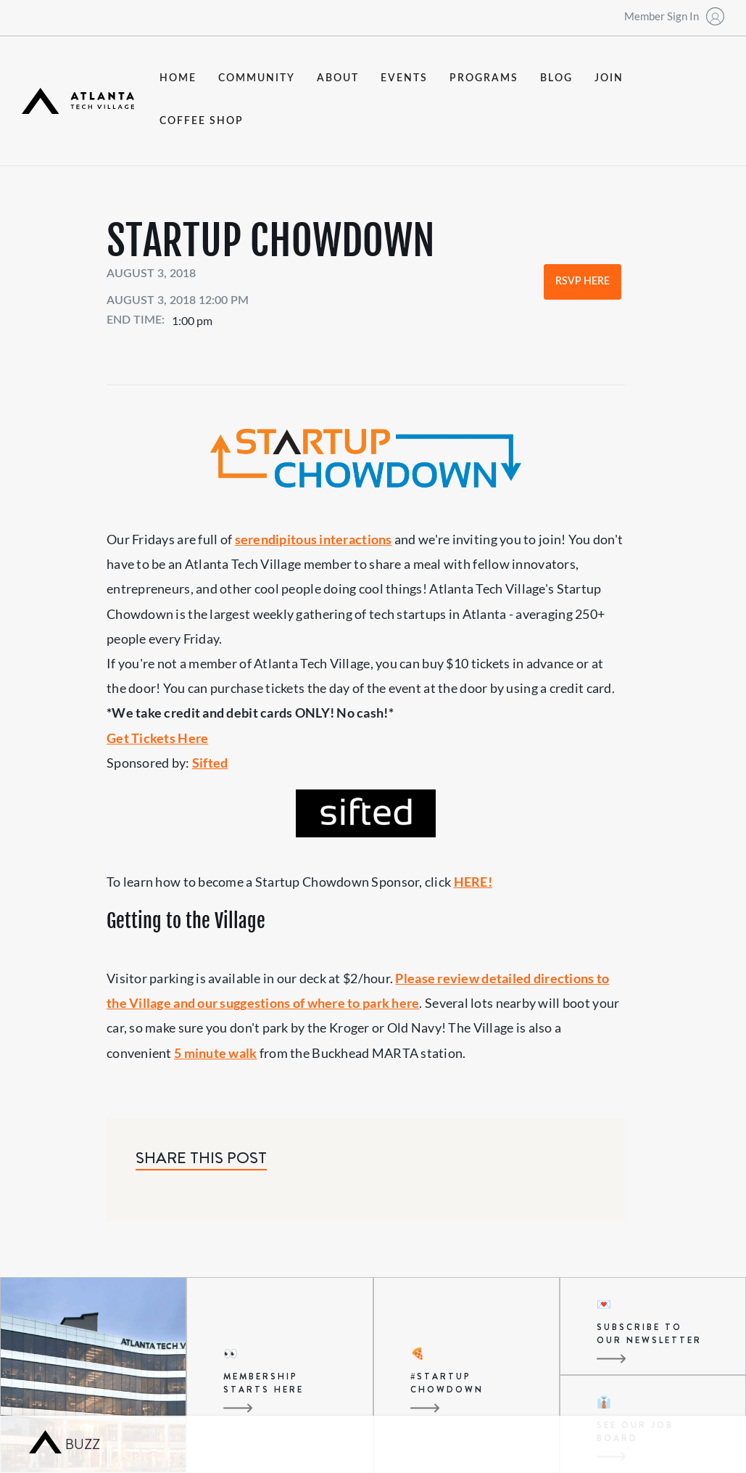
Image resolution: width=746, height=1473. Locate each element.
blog (556, 78)
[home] (78, 101)
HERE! (473, 882)
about (338, 78)
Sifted (210, 763)
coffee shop (201, 121)
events (404, 78)
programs (483, 78)
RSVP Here (582, 281)
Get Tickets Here (157, 738)
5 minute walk (215, 1053)
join (608, 78)
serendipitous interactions (313, 539)
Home (177, 78)
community (256, 78)
